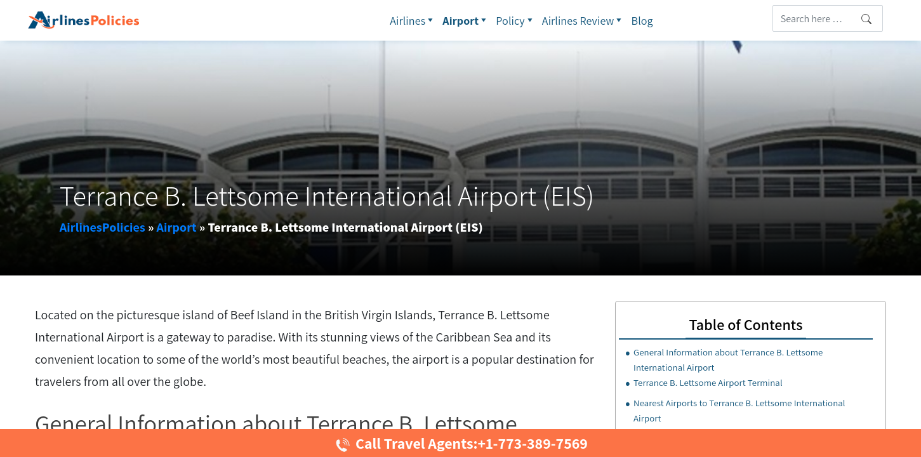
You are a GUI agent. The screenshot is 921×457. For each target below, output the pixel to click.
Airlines (413, 20)
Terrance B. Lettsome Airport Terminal (708, 382)
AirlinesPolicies (102, 227)
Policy (516, 20)
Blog (642, 20)
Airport (465, 20)
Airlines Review (583, 20)
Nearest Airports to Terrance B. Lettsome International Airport (739, 410)
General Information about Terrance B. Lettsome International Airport (728, 359)
